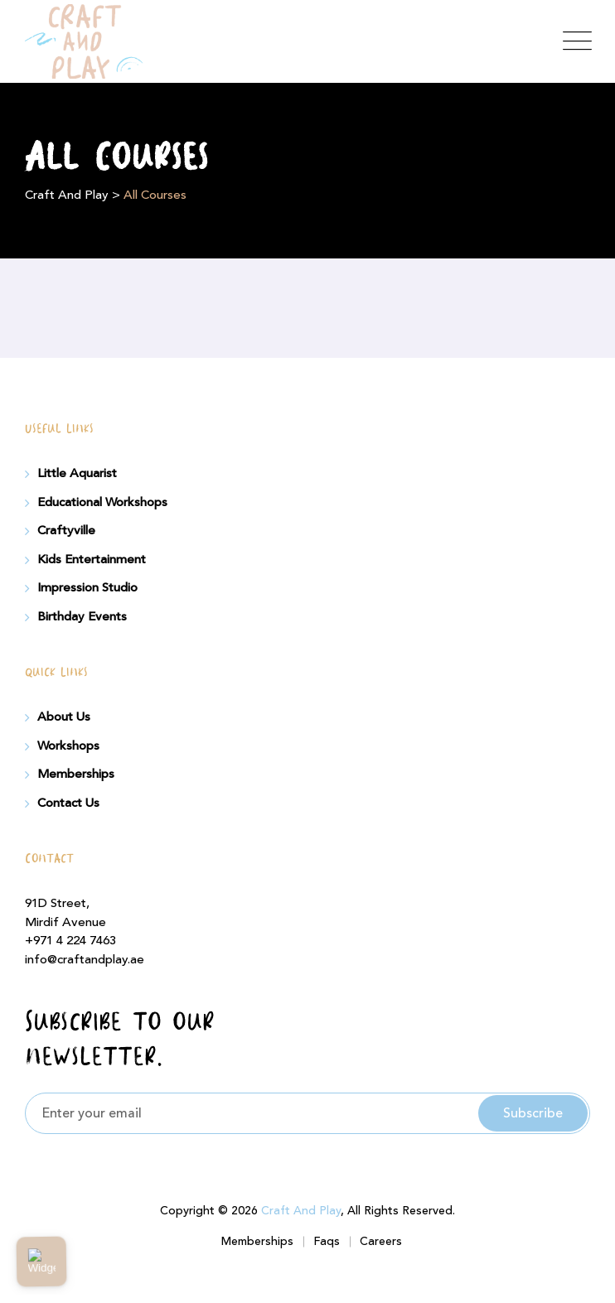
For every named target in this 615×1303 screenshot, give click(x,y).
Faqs (326, 1242)
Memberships (75, 774)
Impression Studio (87, 588)
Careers (381, 1242)
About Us (63, 717)
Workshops (68, 746)
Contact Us (68, 803)
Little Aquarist (77, 474)
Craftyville (66, 531)
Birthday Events (82, 617)
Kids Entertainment (91, 560)
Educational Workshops (102, 503)
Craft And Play (301, 1211)
